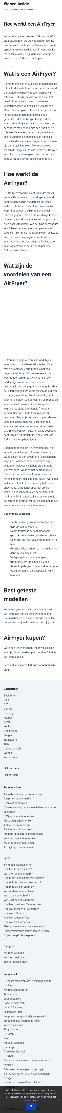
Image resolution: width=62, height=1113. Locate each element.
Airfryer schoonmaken (17, 825)
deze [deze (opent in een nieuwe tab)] (11, 613)
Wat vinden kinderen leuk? (19, 891)
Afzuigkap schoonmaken (18, 847)
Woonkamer (11, 757)
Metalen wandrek (14, 1042)
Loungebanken (12, 998)
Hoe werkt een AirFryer (17, 917)
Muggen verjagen (14, 952)
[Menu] (56, 5)
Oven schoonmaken (15, 803)
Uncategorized (12, 748)
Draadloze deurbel (14, 1051)
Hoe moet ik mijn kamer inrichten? (24, 878)
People (8, 735)
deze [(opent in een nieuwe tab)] (11, 656)
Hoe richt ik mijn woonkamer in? (22, 882)
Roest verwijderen (14, 1003)
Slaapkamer (11, 739)
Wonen (8, 752)
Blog (6, 699)
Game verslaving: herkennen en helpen (26, 931)
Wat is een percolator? (17, 895)
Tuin (6, 744)
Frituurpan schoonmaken (18, 820)
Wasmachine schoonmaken (20, 838)
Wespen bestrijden (14, 957)
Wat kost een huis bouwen (19, 900)
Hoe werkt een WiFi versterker (21, 908)
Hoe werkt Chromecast (17, 922)
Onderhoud (10, 730)
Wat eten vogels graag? (17, 873)
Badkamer (10, 695)
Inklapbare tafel (13, 1012)
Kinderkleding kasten (16, 989)
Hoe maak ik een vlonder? (19, 886)
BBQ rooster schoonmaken (19, 816)
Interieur (9, 717)
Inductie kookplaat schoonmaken (23, 833)
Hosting (8, 713)
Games (8, 708)
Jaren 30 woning (13, 1007)
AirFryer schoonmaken (41, 665)
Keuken (8, 726)
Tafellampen (11, 994)
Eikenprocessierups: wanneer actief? (25, 926)
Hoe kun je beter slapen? (18, 869)
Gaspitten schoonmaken (18, 798)
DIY (6, 704)
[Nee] (58, 1099)
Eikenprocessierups (15, 961)
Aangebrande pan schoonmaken (23, 794)
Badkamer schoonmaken (18, 829)
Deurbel (8, 1056)
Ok (30, 1106)
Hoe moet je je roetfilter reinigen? (23, 1082)
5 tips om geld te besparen (19, 935)
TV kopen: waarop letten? (19, 864)
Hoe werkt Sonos (14, 913)
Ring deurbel (11, 1029)
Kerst (7, 722)
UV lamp (9, 1047)
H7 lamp (9, 1034)
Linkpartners (11, 775)
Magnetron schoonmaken (19, 842)
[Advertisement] (31, 322)
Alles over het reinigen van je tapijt (24, 1069)
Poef (6, 1038)
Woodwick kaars (13, 1025)
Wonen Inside (16, 4)
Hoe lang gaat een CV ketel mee (22, 904)
